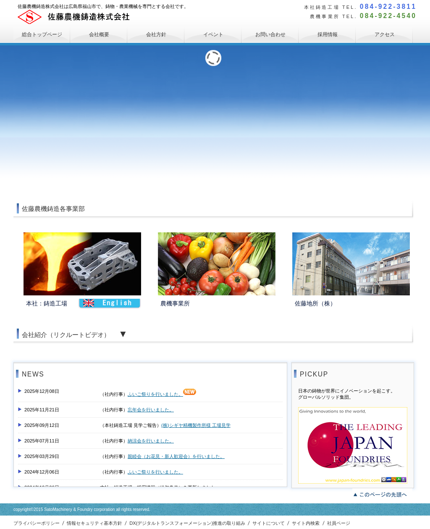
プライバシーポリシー (36, 523)
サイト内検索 (306, 523)
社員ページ (338, 523)
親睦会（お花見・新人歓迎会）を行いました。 (176, 456)
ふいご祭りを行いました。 (162, 394)
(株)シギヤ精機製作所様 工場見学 (196, 425)
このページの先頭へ (382, 493)
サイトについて (268, 523)
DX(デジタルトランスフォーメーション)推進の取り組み (187, 523)
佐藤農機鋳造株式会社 (80, 17)
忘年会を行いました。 (151, 409)
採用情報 (327, 34)
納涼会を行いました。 (151, 440)
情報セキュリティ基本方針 (94, 523)
